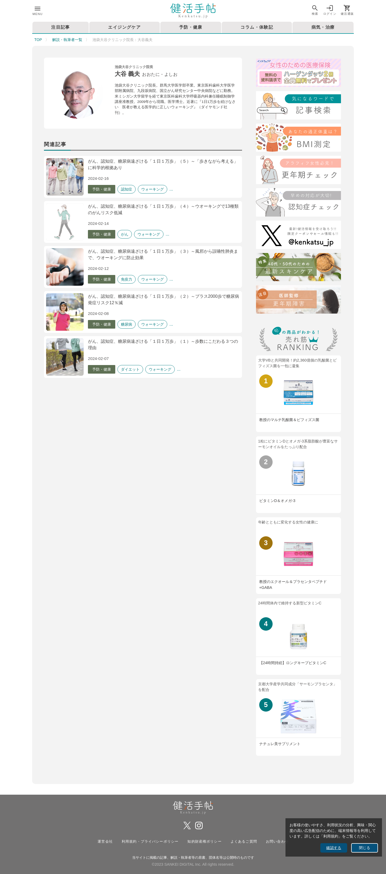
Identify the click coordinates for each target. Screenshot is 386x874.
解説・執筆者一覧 (67, 40)
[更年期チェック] (298, 171)
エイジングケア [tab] (124, 27)
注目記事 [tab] (60, 27)
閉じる (364, 848)
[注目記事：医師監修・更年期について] (298, 300)
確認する (333, 848)
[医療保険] (298, 74)
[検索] (298, 106)
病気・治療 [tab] (323, 27)
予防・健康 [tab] (190, 27)
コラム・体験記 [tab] (256, 27)
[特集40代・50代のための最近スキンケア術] (298, 268)
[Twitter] (298, 236)
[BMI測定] (298, 139)
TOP (38, 40)
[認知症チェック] (298, 203)
